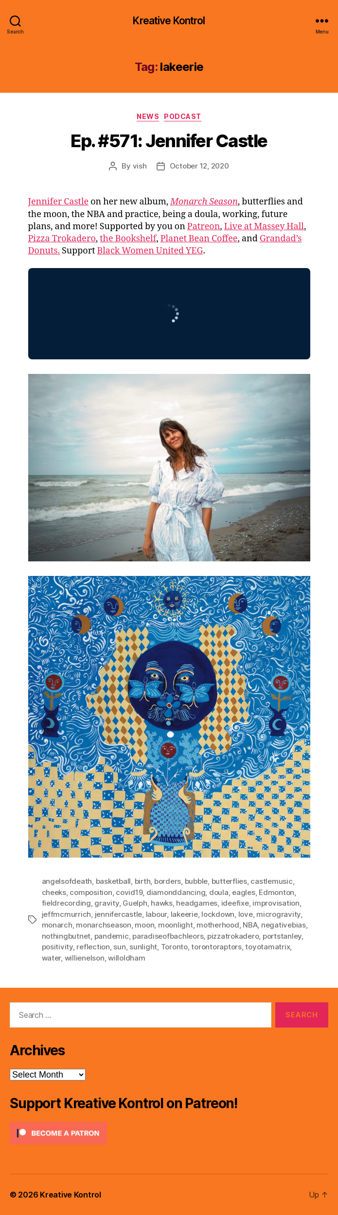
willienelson (85, 957)
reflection (92, 946)
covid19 (129, 892)
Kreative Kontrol (169, 21)
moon (144, 924)
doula (219, 892)
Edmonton (276, 892)
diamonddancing (175, 892)
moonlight (175, 924)
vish (140, 165)
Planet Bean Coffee (199, 238)
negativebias (283, 924)
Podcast (182, 116)
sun (119, 946)
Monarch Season (204, 201)
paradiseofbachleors (167, 936)
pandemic (111, 936)
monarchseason (103, 924)
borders (167, 881)
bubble (196, 881)
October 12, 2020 (199, 165)
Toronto (174, 946)
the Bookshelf (128, 238)
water (51, 957)
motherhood (217, 924)
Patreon (203, 226)
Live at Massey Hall (264, 226)
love (245, 914)
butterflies (229, 881)
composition (91, 892)
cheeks (54, 892)
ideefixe (235, 903)
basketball (113, 881)
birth (143, 881)
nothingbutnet (66, 936)
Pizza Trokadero (62, 238)
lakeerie (184, 914)
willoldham (126, 957)
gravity (106, 903)
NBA (250, 924)
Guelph (135, 903)
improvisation (276, 903)
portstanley (282, 936)
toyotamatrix (267, 946)
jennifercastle (118, 914)
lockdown (217, 914)
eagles (243, 892)
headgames (196, 903)
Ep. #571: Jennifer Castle (169, 141)
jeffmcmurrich (66, 914)
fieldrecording (66, 903)
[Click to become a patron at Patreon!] (169, 1133)
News (148, 116)
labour (156, 914)
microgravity (278, 914)
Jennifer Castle (58, 201)
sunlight (143, 946)
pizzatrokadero (233, 936)
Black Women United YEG (150, 250)
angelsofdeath (67, 881)
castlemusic (271, 881)
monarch (57, 924)
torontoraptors (216, 946)
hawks (162, 903)
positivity (57, 946)
